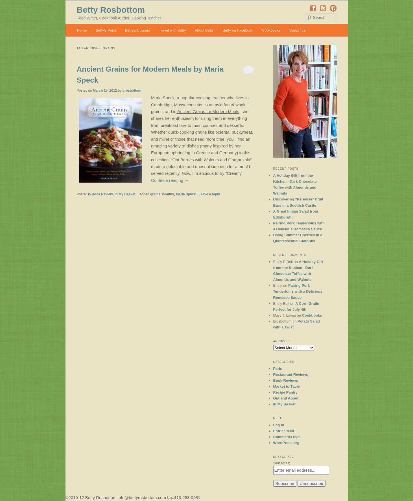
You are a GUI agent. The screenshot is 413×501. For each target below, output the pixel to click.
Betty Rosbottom (111, 9)
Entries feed (283, 431)
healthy (168, 194)
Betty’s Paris (106, 30)
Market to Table (286, 386)
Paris (277, 369)
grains (155, 194)
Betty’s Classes (137, 30)
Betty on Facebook (237, 30)
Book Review (102, 194)
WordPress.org (286, 443)
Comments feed (287, 437)
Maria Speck (186, 194)
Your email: (281, 463)
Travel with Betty (172, 30)
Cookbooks (271, 30)
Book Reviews (285, 380)
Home (82, 30)
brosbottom (132, 90)
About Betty (204, 30)
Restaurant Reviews (290, 374)
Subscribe (297, 30)
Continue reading (170, 180)
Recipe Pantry (285, 392)
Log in (278, 425)
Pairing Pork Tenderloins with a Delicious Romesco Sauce (298, 291)
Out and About (286, 398)
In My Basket (125, 194)
